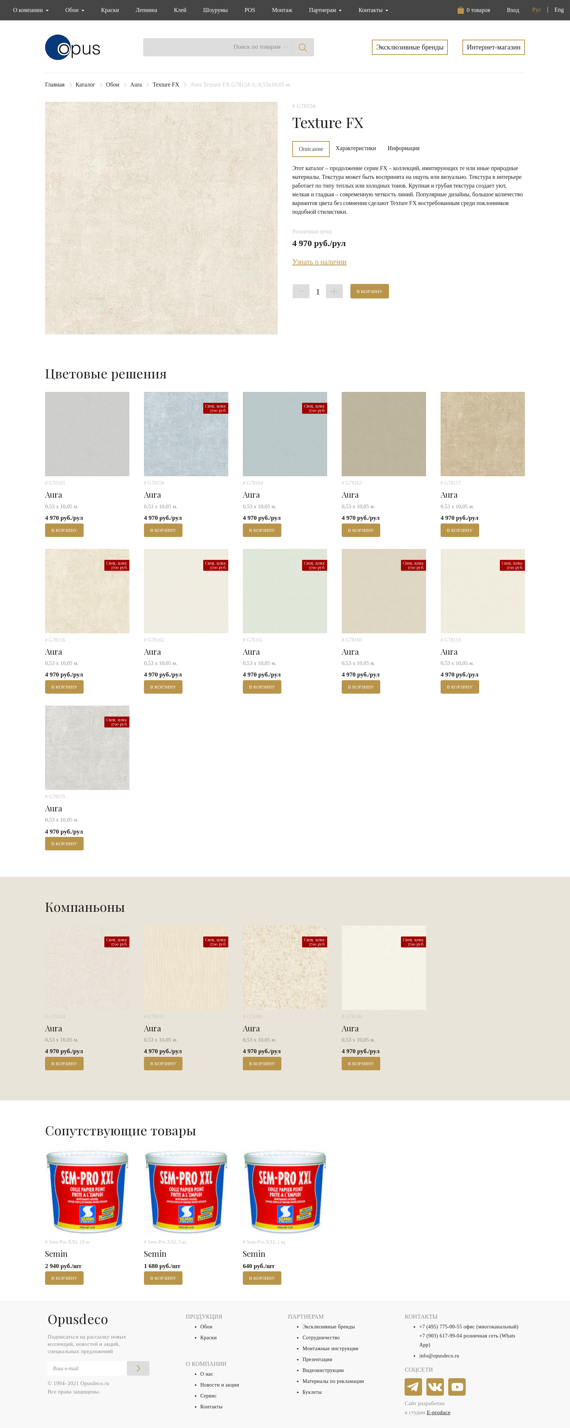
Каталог (85, 84)
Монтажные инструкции (330, 1348)
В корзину (370, 291)
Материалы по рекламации (333, 1381)
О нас (206, 1374)
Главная (55, 84)
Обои (112, 84)
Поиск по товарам (257, 46)
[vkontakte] (435, 1387)
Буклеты (312, 1392)
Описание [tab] (311, 149)
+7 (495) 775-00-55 (440, 1326)
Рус (536, 10)
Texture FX (166, 84)
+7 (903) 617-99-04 (440, 1336)
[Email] (98, 1368)
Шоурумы (215, 10)
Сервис (208, 1396)
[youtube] (457, 1387)
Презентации (317, 1359)
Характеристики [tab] (356, 148)
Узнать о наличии (319, 262)
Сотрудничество (321, 1337)
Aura (136, 84)
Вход (513, 10)
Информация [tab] (404, 148)
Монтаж (282, 10)
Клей (180, 10)
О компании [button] (28, 10)
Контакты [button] (371, 10)
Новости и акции (219, 1385)
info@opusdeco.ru (439, 1356)
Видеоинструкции (323, 1370)
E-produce (438, 1412)
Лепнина (146, 10)
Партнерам (323, 10)
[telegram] (414, 1387)
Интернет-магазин (494, 47)
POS (250, 10)
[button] (474, 10)
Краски (110, 10)
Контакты (211, 1406)
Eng (559, 10)
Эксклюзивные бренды (410, 47)
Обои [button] (72, 10)
